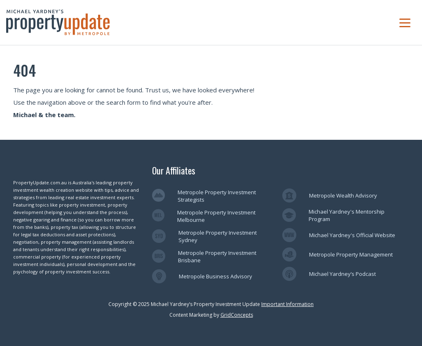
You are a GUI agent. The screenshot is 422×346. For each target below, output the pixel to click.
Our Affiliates (173, 170)
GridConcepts (236, 314)
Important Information (287, 304)
